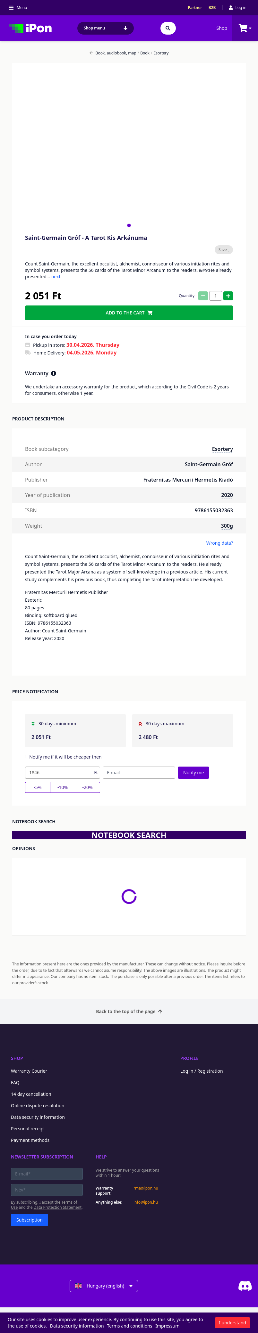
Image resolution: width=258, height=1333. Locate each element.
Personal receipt (28, 1129)
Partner (195, 7)
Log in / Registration (201, 1071)
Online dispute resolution (37, 1105)
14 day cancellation (31, 1094)
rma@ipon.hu (145, 1188)
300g (227, 525)
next (56, 276)
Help (101, 1157)
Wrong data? (219, 543)
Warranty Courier (29, 1071)
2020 (227, 495)
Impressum (167, 1326)
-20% (87, 787)
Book (144, 53)
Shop (222, 28)
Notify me (193, 772)
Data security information (38, 1117)
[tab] (129, 225)
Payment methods (30, 1140)
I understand (232, 1323)
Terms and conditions (129, 1326)
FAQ (15, 1082)
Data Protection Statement (58, 1207)
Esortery (159, 53)
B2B (212, 7)
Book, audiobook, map (113, 53)
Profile (189, 1058)
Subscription (29, 1220)
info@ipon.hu (145, 1202)
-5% (37, 787)
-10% (62, 787)
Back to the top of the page (129, 1011)
